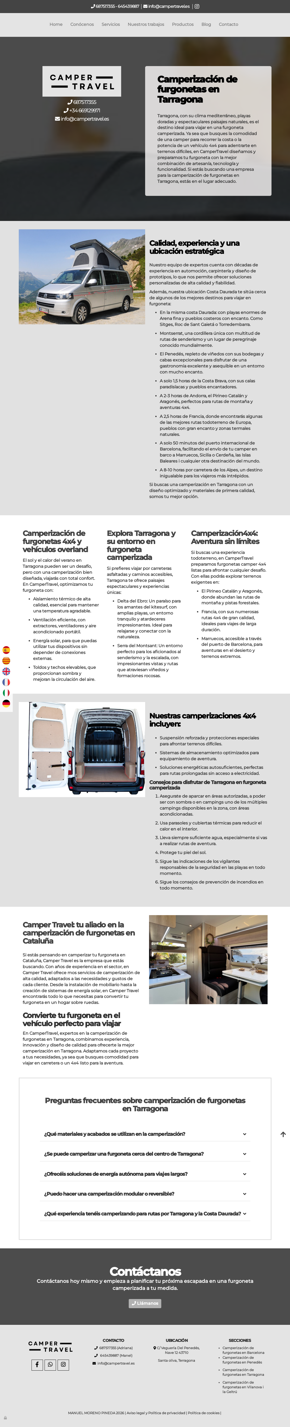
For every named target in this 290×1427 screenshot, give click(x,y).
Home (56, 24)
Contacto (228, 24)
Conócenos (82, 24)
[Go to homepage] (2, 24)
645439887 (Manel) (115, 1356)
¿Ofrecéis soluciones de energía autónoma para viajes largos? (115, 1174)
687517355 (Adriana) (115, 1348)
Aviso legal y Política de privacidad (156, 1413)
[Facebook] (37, 1365)
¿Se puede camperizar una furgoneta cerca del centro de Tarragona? (124, 1154)
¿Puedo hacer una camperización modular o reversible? (109, 1194)
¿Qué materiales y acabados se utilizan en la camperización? (114, 1134)
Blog (206, 24)
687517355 (105, 6)
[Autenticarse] (6, 1418)
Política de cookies (203, 1413)
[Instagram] (63, 1365)
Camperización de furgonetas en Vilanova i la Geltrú (243, 1387)
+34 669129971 (84, 110)
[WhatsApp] (50, 1365)
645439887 (128, 6)
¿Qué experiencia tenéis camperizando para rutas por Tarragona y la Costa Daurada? (142, 1213)
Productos (183, 24)
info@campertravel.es (169, 6)
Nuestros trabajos (146, 24)
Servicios (111, 24)
